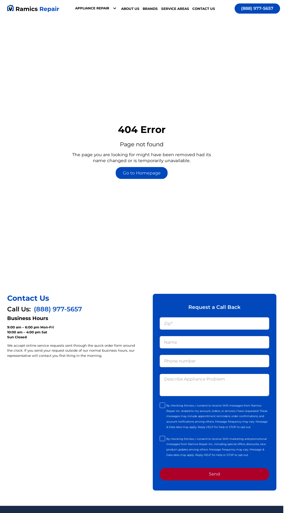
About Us (130, 9)
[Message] (214, 385)
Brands (150, 9)
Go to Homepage (142, 172)
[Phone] (214, 361)
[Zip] (214, 323)
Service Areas (175, 9)
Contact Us (203, 9)
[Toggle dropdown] (115, 8)
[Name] (214, 342)
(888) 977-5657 (257, 8)
